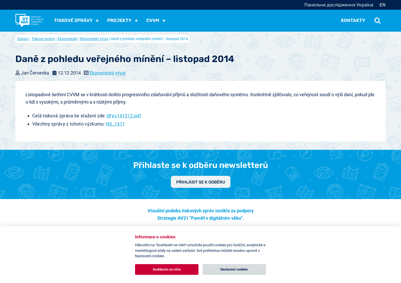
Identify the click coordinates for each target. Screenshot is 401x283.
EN (383, 5)
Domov (23, 39)
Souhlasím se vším (167, 269)
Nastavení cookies (234, 269)
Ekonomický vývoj (94, 39)
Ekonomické (67, 39)
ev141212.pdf (126, 115)
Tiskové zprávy (43, 39)
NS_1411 (115, 124)
